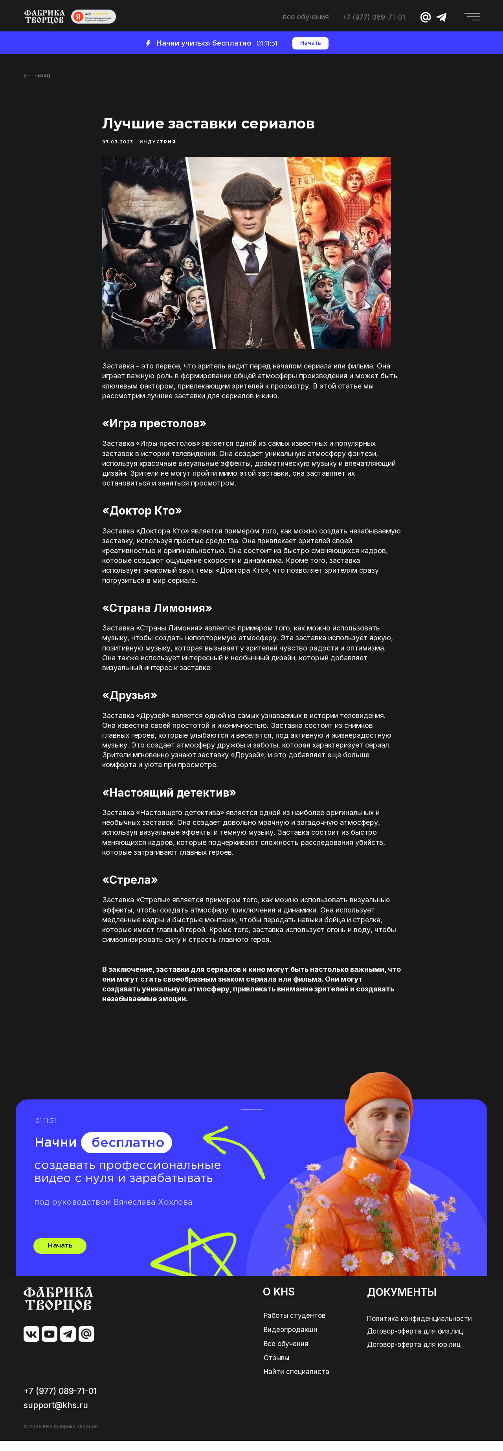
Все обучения (286, 1354)
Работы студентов (294, 1326)
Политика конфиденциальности (419, 1329)
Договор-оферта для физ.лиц (415, 1341)
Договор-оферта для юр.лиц (414, 1355)
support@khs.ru (56, 1415)
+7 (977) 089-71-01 (373, 17)
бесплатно (128, 1153)
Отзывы (276, 1368)
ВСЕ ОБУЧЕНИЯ (306, 17)
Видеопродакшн (291, 1340)
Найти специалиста (296, 1382)
